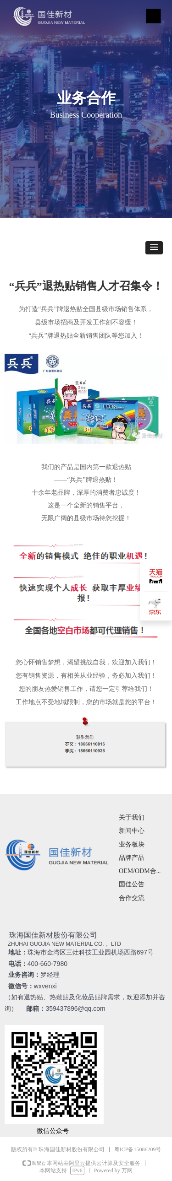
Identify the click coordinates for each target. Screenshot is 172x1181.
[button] (154, 247)
